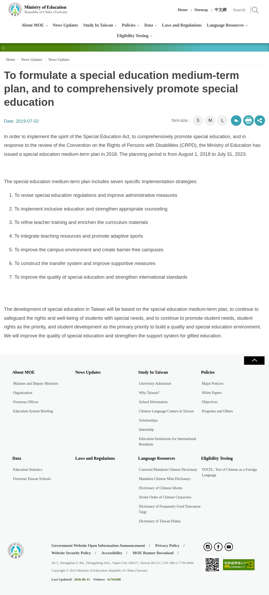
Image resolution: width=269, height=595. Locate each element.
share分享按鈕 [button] (260, 120)
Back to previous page (236, 120)
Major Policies (212, 384)
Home (183, 10)
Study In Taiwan (98, 25)
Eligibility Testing (132, 35)
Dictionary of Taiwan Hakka (160, 521)
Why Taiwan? (149, 393)
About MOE (33, 25)
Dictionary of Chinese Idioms (161, 488)
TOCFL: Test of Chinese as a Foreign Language (229, 472)
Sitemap (201, 10)
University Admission (155, 384)
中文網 (220, 10)
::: (3, 6)
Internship (146, 430)
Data (148, 25)
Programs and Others (217, 411)
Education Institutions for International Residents (167, 441)
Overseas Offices (25, 402)
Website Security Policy (71, 553)
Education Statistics (27, 470)
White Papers (211, 393)
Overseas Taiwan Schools (32, 479)
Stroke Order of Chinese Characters (165, 497)
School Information (153, 402)
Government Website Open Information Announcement (98, 545)
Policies (129, 25)
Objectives (210, 402)
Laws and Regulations (182, 25)
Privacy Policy (167, 545)
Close (254, 360)
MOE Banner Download (153, 553)
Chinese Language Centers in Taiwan (166, 411)
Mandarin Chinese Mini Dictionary (165, 479)
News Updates (65, 25)
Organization (22, 393)
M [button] (210, 120)
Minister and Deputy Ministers (35, 384)
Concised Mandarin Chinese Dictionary (168, 470)
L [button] (222, 120)
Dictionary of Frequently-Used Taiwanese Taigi (170, 509)
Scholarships (148, 420)
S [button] (197, 120)
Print (248, 120)
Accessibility (111, 553)
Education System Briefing (33, 411)
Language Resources (225, 25)
